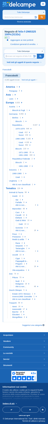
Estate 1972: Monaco (21, 294)
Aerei (14, 306)
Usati (21, 132)
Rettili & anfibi (18, 239)
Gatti (21, 224)
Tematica (11, 188)
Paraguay (13, 91)
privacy (42, 421)
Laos (11, 99)
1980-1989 (17, 173)
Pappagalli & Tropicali (20, 261)
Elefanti (18, 218)
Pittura (15, 277)
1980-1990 (20, 139)
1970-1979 (20, 129)
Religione (19, 284)
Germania (13, 114)
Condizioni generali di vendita (24, 44)
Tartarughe (20, 248)
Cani (17, 212)
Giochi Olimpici (15, 290)
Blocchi (18, 121)
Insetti (14, 196)
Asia (8, 94)
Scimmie (19, 228)
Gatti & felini (20, 220)
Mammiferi (16, 209)
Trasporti (13, 303)
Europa (10, 102)
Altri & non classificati (21, 184)
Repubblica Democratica (17, 125)
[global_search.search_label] (20, 17)
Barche (15, 312)
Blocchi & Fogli (18, 110)
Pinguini (18, 264)
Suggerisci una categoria (32, 325)
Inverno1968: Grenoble (22, 296)
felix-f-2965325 (27, 31)
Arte (11, 274)
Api (16, 200)
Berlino (15, 118)
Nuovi (21, 135)
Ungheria (13, 181)
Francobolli (7, 70)
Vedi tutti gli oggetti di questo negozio (24, 62)
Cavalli (18, 215)
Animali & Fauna (16, 192)
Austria (12, 107)
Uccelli (15, 255)
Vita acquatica (18, 270)
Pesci (14, 234)
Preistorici (16, 237)
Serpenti (19, 246)
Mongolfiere (17, 317)
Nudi (17, 281)
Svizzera (13, 170)
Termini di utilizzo (29, 421)
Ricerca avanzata (24, 22)
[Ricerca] (20, 56)
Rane (17, 243)
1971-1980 (23, 152)
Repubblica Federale (21, 159)
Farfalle (18, 202)
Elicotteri (16, 314)
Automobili (16, 309)
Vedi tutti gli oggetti (29, 80)
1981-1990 (23, 155)
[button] (35, 17)
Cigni (17, 258)
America (10, 87)
